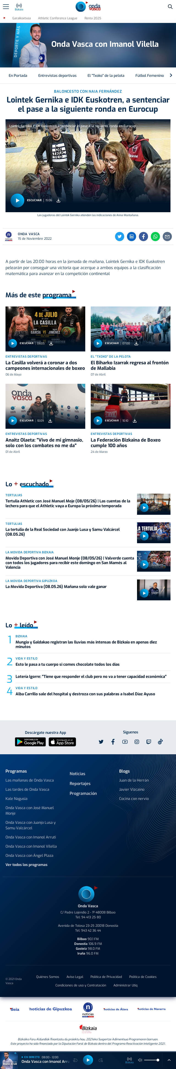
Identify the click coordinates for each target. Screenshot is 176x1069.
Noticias (77, 774)
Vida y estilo (26, 658)
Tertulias (14, 495)
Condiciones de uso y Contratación (80, 985)
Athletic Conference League (57, 18)
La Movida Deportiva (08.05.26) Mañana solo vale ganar (56, 586)
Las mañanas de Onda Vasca (30, 780)
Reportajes (80, 783)
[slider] (158, 1060)
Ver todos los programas (26, 864)
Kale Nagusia (17, 798)
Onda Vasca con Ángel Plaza (29, 855)
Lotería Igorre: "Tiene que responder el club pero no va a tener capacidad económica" (91, 676)
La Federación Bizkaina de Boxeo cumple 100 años (126, 443)
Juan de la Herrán (134, 780)
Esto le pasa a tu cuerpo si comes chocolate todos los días (68, 664)
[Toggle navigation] (6, 6)
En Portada (18, 75)
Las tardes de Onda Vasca (27, 789)
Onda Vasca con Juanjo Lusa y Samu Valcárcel (31, 825)
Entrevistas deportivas (57, 75)
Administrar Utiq (125, 985)
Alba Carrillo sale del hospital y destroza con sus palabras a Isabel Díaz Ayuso (85, 694)
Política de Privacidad (106, 977)
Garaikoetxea (21, 18)
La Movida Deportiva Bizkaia (30, 552)
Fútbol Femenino (149, 75)
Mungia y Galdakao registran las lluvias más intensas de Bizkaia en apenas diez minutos (86, 644)
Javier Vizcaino (131, 789)
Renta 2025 (93, 18)
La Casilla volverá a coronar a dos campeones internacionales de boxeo (45, 365)
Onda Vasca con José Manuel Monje (30, 810)
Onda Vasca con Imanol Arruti (31, 837)
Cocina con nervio (134, 798)
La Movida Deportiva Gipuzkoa (31, 581)
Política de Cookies (143, 977)
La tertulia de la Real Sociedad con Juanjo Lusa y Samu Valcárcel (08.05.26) (63, 532)
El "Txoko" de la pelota (106, 75)
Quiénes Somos (47, 977)
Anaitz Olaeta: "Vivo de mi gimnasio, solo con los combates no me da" (44, 443)
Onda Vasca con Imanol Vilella (31, 846)
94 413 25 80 (91, 917)
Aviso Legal (74, 977)
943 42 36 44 (91, 930)
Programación (83, 793)
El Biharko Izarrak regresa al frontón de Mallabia (130, 365)
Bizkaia (22, 636)
